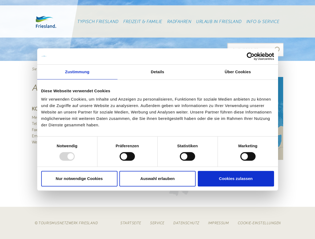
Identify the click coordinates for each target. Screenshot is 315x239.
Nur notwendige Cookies (79, 178)
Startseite (130, 222)
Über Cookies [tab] (238, 71)
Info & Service (262, 21)
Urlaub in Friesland (218, 21)
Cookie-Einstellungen (259, 222)
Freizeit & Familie (142, 21)
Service (157, 222)
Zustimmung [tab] (77, 71)
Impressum (218, 222)
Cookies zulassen (236, 178)
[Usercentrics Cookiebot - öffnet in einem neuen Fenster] (250, 56)
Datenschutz (186, 222)
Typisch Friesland (97, 21)
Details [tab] (157, 71)
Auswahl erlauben (157, 178)
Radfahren (179, 21)
